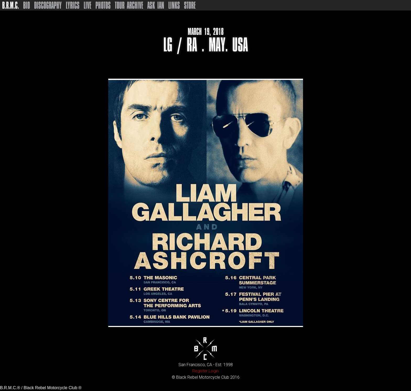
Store (190, 5)
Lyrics (72, 5)
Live (87, 5)
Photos (103, 5)
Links (174, 5)
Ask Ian (155, 5)
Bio (26, 5)
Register (200, 370)
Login (214, 370)
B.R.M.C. (10, 5)
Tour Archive (129, 5)
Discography (48, 5)
